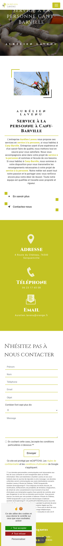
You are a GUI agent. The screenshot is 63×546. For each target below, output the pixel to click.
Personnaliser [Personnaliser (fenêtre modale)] (18, 539)
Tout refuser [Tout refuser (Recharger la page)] (18, 533)
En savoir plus (18, 196)
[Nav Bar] (56, 5)
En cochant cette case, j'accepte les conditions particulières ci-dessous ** (31, 441)
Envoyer (31, 450)
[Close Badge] (44, 537)
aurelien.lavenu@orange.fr (31, 312)
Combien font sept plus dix (18, 402)
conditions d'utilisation (36, 461)
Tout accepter (18, 528)
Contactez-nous (19, 206)
